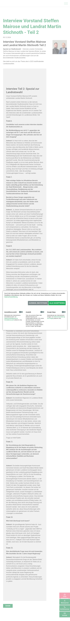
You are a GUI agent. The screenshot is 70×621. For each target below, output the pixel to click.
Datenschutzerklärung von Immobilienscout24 (11, 319)
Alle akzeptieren (57, 303)
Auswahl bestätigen (38, 303)
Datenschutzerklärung (10, 297)
